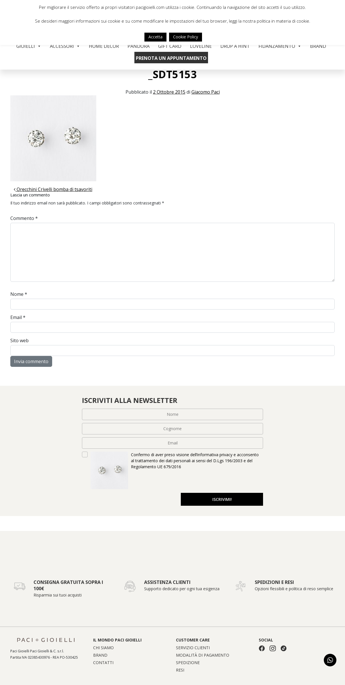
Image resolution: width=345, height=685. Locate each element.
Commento (24, 218)
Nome (18, 294)
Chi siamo (103, 647)
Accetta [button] (155, 37)
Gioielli (28, 46)
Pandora (139, 46)
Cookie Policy (185, 37)
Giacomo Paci (205, 92)
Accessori (65, 46)
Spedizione (188, 662)
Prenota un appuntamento (171, 58)
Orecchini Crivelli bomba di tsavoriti (53, 189)
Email (18, 317)
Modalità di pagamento (202, 655)
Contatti (103, 662)
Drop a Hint (235, 46)
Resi (180, 670)
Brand (318, 46)
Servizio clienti (193, 647)
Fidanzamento (279, 46)
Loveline (201, 46)
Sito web (19, 340)
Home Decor (104, 46)
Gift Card (169, 46)
